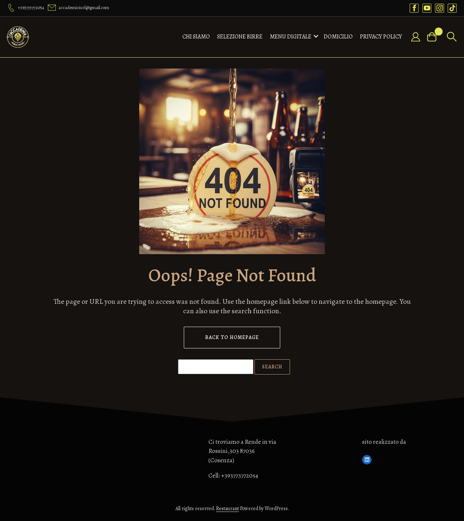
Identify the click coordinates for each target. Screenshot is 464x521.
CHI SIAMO (196, 37)
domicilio (338, 37)
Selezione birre (239, 37)
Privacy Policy (381, 37)
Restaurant (227, 508)
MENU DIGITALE (290, 37)
